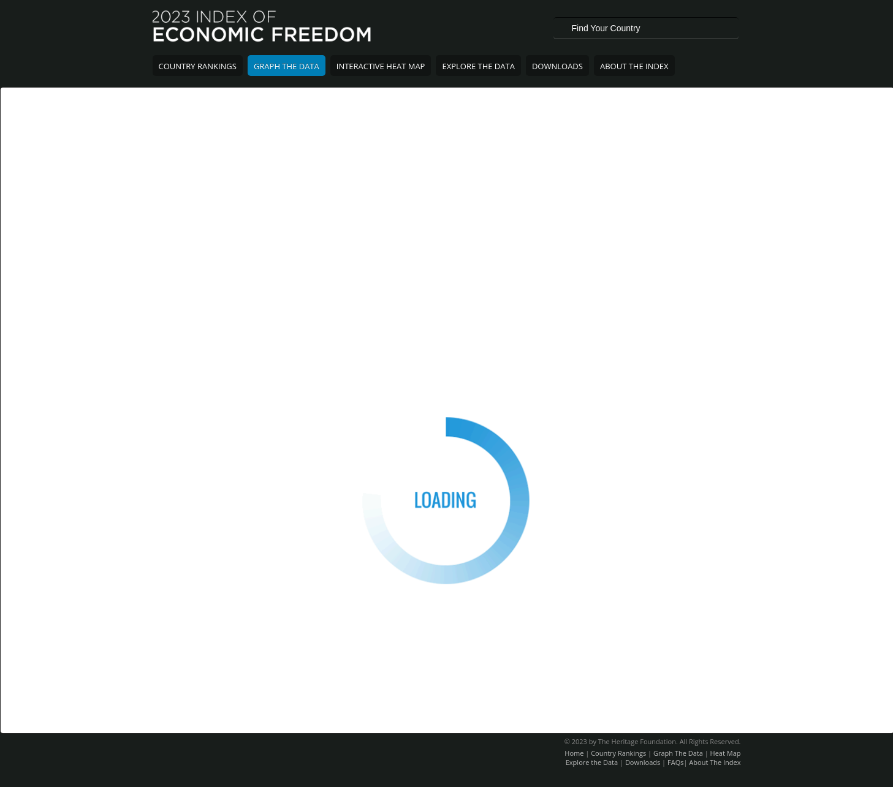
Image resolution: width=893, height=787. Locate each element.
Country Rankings (198, 66)
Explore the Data (592, 762)
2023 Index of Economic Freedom (263, 27)
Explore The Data (478, 66)
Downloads (557, 66)
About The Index (634, 66)
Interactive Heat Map (380, 66)
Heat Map (725, 753)
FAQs (675, 762)
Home (573, 753)
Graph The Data (286, 66)
